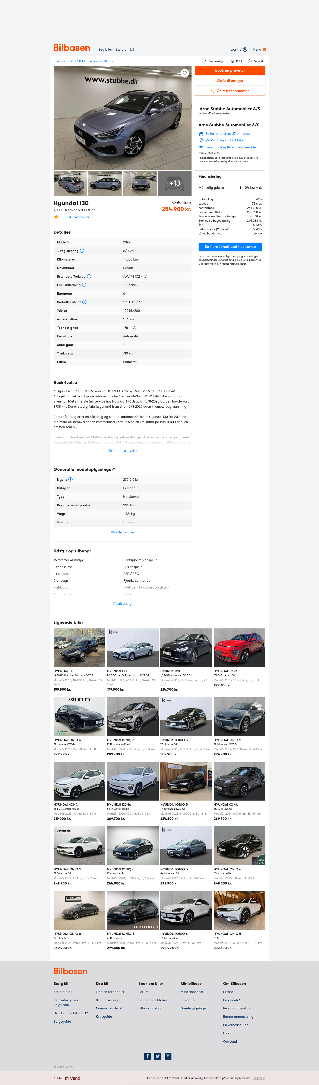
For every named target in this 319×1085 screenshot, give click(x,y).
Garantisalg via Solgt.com (66, 1002)
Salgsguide (62, 1021)
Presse (228, 992)
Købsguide (104, 1016)
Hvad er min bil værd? (71, 1013)
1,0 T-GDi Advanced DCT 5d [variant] (95, 61)
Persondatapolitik (236, 1008)
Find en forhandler (110, 992)
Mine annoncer (192, 992)
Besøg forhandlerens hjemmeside (230, 147)
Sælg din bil (125, 49)
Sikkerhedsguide (235, 1025)
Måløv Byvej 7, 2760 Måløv (224, 140)
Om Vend (230, 1041)
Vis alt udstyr (123, 603)
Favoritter (188, 1000)
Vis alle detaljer (122, 532)
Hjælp (228, 1033)
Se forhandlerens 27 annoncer (228, 133)
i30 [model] (71, 61)
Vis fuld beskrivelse (122, 450)
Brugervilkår (232, 1000)
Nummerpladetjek (109, 1008)
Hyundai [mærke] (59, 61)
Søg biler (105, 49)
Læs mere (259, 1078)
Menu (259, 49)
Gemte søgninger (194, 1008)
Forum (143, 992)
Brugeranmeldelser (152, 1000)
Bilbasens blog (149, 1008)
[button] (230, 247)
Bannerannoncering (238, 1016)
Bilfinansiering (107, 1000)
